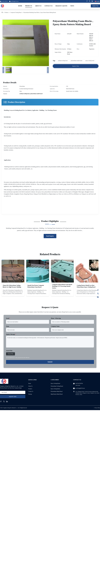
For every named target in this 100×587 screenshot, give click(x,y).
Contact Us (48, 5)
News (72, 5)
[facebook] (1, 401)
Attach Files (9, 350)
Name (7, 326)
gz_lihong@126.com (14, 1)
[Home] (2, 12)
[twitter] (4, 401)
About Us (38, 5)
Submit (50, 362)
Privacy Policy (97, 407)
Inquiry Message (11, 334)
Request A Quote (61, 5)
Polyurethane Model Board (56, 391)
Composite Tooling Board (16, 12)
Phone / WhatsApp (56, 318)
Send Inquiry (50, 236)
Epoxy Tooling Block (55, 388)
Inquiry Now (95, 5)
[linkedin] (7, 401)
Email (8, 318)
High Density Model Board (57, 394)
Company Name (55, 326)
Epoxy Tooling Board (55, 383)
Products (28, 5)
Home (20, 5)
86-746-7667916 (79, 383)
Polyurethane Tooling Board (57, 386)
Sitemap (30, 394)
